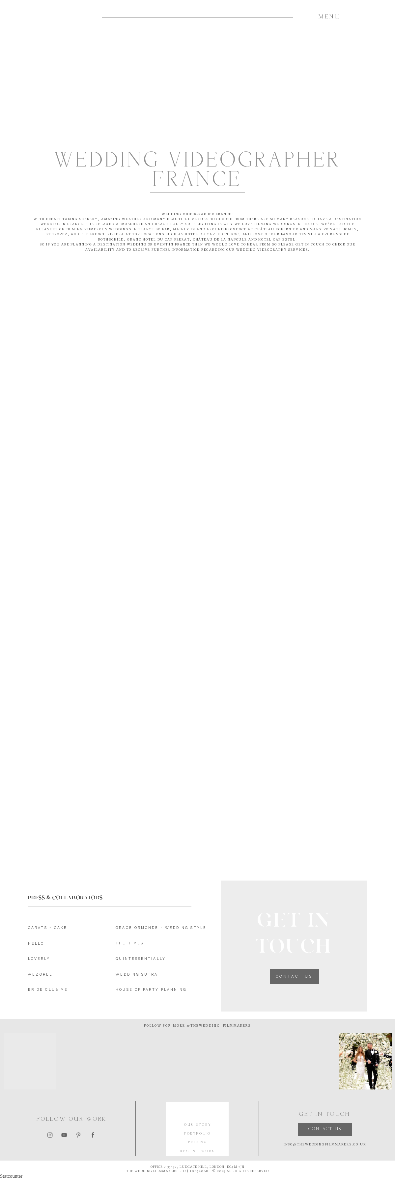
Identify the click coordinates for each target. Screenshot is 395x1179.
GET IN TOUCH (310, 244)
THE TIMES (130, 943)
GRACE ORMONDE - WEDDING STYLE (161, 928)
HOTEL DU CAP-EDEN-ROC (212, 234)
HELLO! (37, 943)
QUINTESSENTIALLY (140, 959)
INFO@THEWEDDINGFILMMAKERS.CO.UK (325, 1144)
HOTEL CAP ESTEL (276, 239)
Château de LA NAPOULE (220, 239)
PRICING (197, 1142)
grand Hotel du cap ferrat (158, 239)
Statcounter (11, 1176)
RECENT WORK (198, 1151)
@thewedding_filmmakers (218, 1025)
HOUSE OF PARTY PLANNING (151, 989)
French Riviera (107, 234)
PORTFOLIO (197, 1134)
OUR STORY (197, 1125)
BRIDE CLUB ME (48, 989)
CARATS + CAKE (47, 928)
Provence (235, 229)
